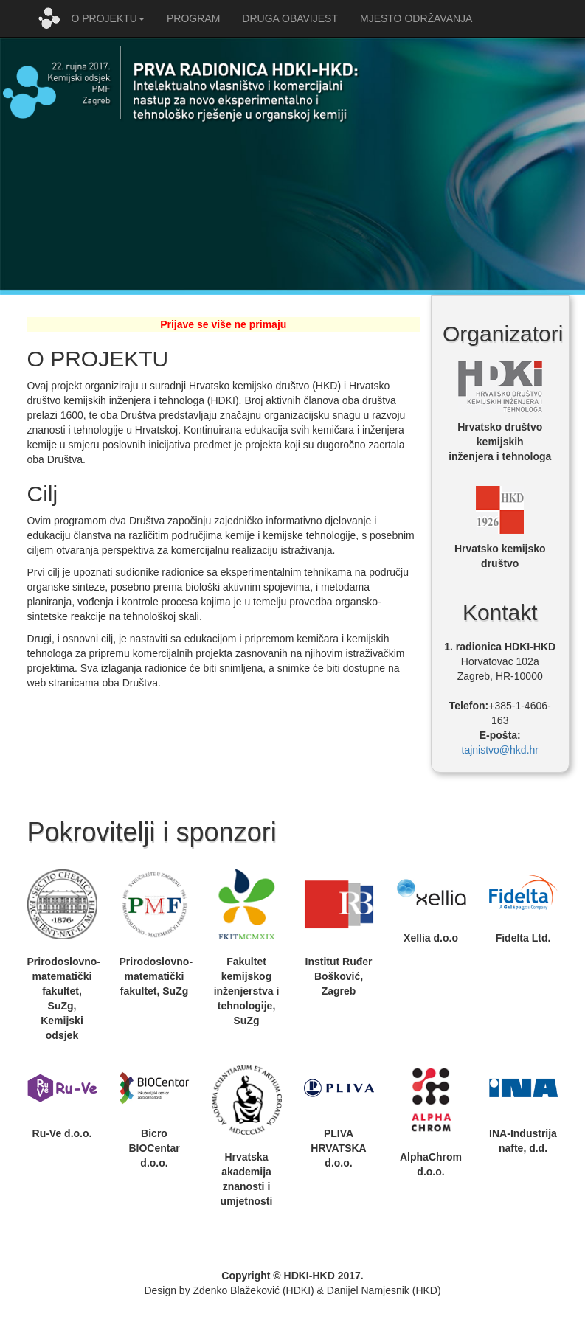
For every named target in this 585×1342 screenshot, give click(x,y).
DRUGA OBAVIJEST (290, 18)
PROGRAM (193, 18)
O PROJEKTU (108, 18)
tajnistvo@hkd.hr (500, 750)
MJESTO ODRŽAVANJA (416, 18)
